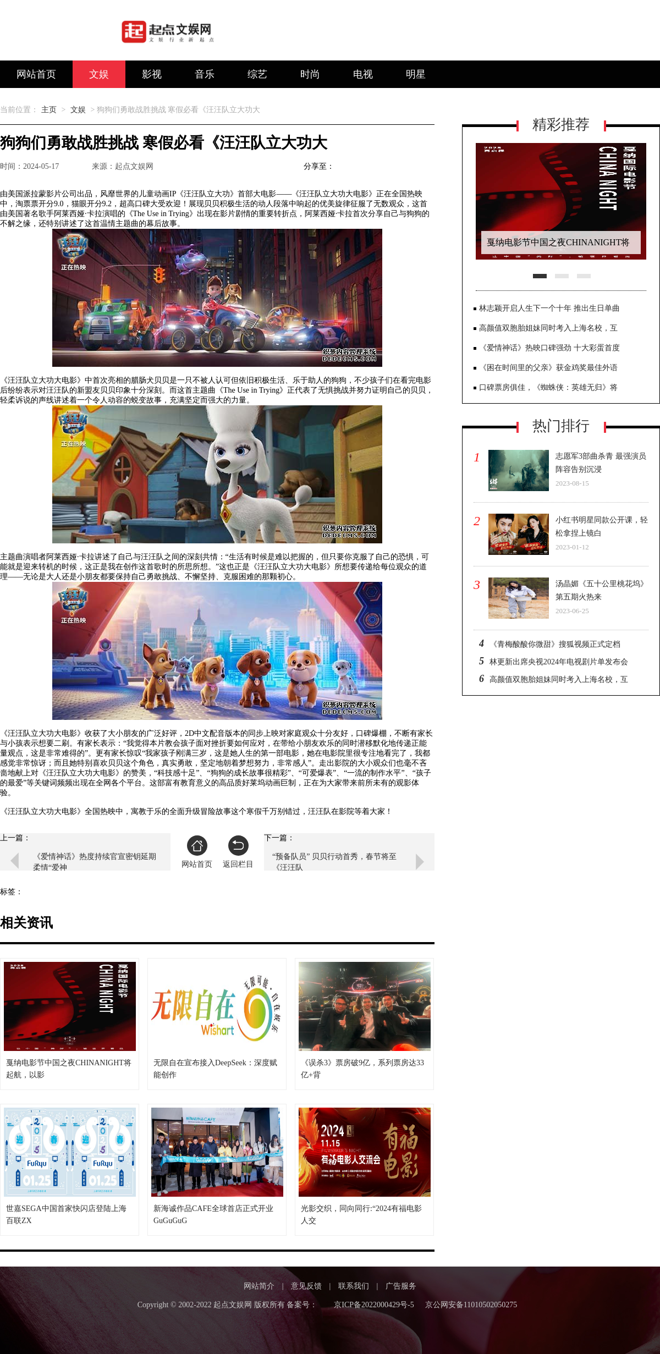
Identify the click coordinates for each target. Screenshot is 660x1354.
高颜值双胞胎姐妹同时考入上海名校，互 (548, 328)
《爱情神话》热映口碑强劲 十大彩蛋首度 (549, 348)
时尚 (310, 74)
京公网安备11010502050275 (471, 1305)
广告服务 (401, 1286)
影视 (152, 74)
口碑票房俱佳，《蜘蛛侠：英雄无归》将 (548, 387)
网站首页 (36, 74)
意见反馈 (306, 1286)
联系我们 (353, 1286)
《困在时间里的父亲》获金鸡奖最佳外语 (548, 368)
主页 (49, 110)
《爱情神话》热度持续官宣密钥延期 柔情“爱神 (94, 862)
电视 (363, 74)
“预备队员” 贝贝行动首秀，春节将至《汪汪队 (334, 862)
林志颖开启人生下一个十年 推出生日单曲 (549, 308)
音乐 (205, 74)
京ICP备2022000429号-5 (374, 1305)
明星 (416, 74)
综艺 (257, 74)
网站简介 (259, 1286)
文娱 (99, 74)
